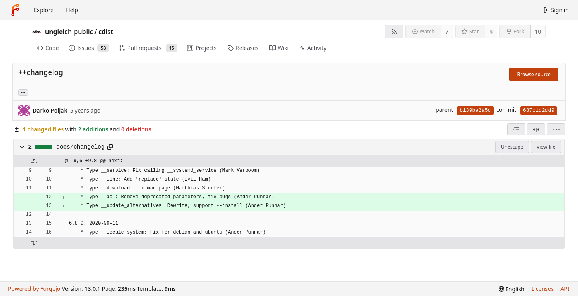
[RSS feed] (394, 31)
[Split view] (536, 129)
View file (546, 146)
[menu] (556, 129)
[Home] (15, 10)
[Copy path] (110, 147)
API (564, 288)
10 (538, 31)
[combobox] (516, 129)
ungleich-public (69, 32)
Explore (43, 10)
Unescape (512, 146)
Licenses (542, 288)
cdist (105, 32)
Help (72, 10)
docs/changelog (81, 147)
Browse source (534, 74)
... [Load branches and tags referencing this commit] (23, 92)
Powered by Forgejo (34, 288)
